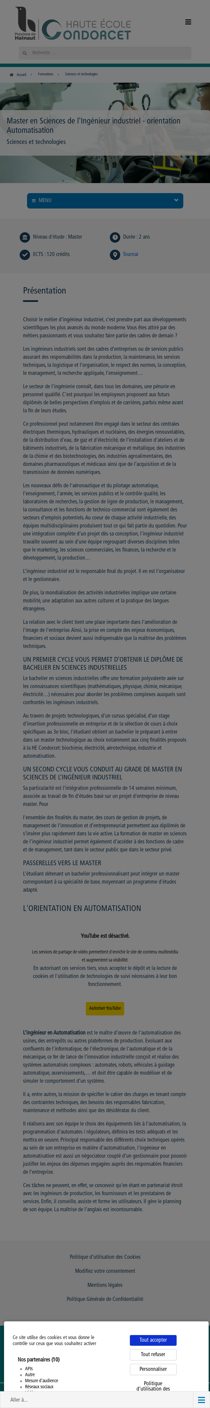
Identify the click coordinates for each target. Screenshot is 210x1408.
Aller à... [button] (19, 1400)
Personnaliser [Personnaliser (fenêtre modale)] (153, 1369)
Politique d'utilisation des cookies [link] (153, 1389)
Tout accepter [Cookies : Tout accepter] (153, 1340)
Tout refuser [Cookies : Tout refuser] (153, 1354)
